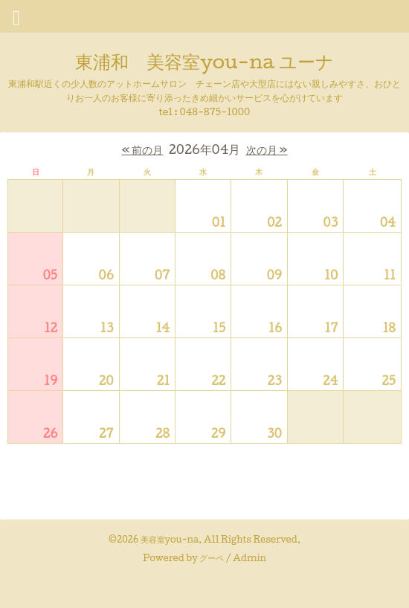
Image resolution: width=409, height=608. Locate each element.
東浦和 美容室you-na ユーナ (204, 61)
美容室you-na (170, 539)
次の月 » (267, 149)
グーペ (211, 557)
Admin (249, 557)
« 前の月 (142, 149)
